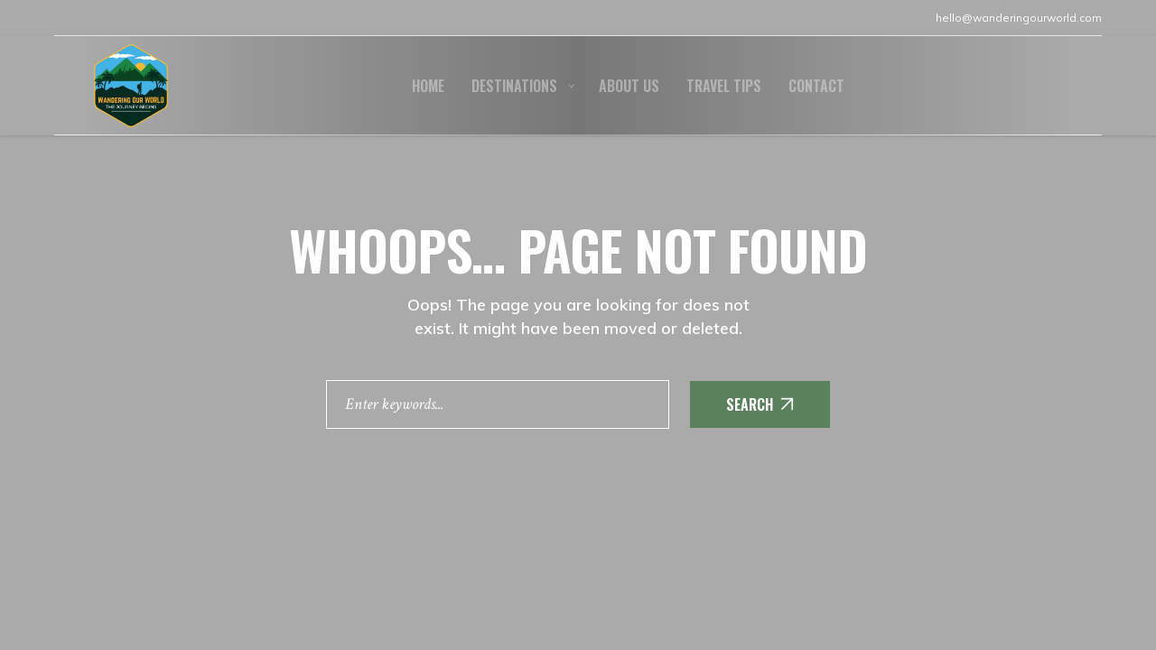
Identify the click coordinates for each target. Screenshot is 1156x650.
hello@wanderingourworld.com (1019, 17)
